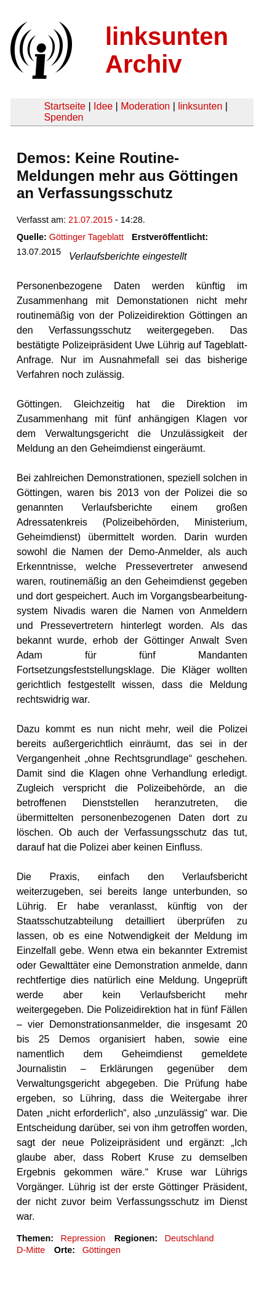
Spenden (63, 117)
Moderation (145, 106)
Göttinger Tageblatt (86, 237)
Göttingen (101, 1250)
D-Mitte (31, 1250)
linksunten (200, 106)
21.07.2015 (90, 220)
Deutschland (189, 1238)
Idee (103, 106)
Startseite (65, 106)
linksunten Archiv (166, 50)
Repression (82, 1238)
